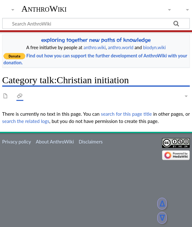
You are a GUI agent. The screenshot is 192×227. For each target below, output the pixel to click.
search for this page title (126, 114)
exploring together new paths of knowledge (96, 40)
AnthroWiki (44, 9)
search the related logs (25, 121)
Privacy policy (16, 141)
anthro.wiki (95, 47)
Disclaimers (90, 141)
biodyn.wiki (154, 47)
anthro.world (120, 47)
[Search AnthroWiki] (96, 23)
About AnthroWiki (55, 141)
